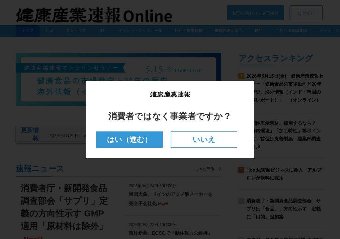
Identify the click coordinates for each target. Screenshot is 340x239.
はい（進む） (129, 139)
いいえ (204, 139)
